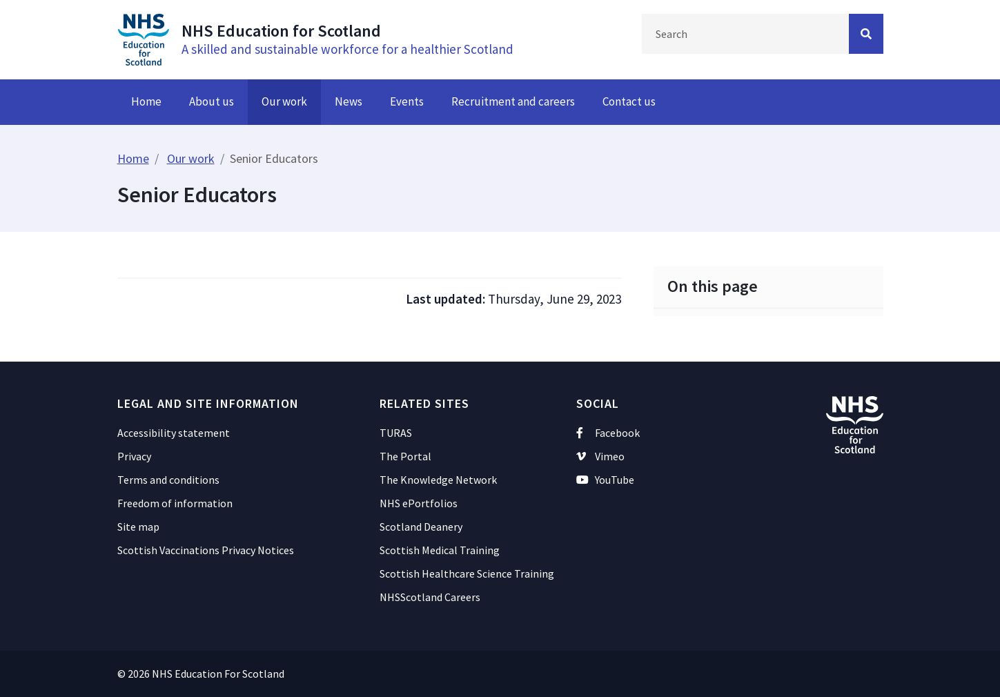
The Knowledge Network (438, 480)
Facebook (608, 433)
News (348, 101)
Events (407, 101)
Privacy (134, 456)
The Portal (405, 456)
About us (211, 101)
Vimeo (600, 456)
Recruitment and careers (513, 101)
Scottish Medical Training (440, 550)
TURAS (396, 433)
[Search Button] (866, 34)
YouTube (605, 480)
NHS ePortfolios (419, 503)
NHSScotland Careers (430, 597)
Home (146, 101)
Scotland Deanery (421, 526)
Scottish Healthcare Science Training (467, 573)
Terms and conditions (168, 480)
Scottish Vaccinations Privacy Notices (205, 550)
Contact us (629, 101)
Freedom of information (175, 503)
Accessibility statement (173, 433)
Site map (138, 526)
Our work (284, 101)
